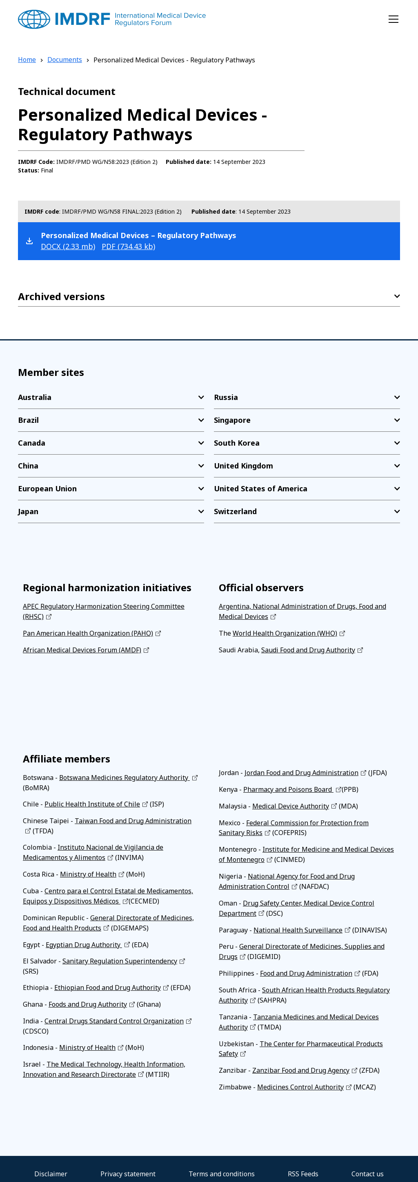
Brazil (28, 420)
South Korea (237, 443)
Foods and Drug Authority (88, 997)
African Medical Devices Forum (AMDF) (82, 648)
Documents (64, 59)
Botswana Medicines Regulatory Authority (124, 775)
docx (68, 246)
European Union (47, 488)
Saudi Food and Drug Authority (308, 648)
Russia (226, 397)
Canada (31, 443)
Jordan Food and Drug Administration (301, 771)
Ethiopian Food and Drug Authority (107, 981)
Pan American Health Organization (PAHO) (88, 632)
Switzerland (235, 511)
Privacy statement (128, 1164)
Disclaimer (50, 1164)
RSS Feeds (303, 1164)
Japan (28, 511)
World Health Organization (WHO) (285, 632)
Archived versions (61, 296)
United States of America (260, 488)
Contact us (367, 1164)
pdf (128, 246)
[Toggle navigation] (393, 19)
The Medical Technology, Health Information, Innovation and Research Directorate (104, 1061)
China (28, 466)
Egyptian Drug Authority (84, 939)
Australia (34, 397)
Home (27, 59)
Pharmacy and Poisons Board (288, 787)
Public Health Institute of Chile (92, 802)
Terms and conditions (222, 1164)
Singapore (232, 420)
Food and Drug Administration (306, 966)
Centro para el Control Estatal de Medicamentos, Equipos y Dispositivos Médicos (108, 891)
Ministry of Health (88, 870)
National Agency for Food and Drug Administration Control (287, 877)
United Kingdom (243, 466)
